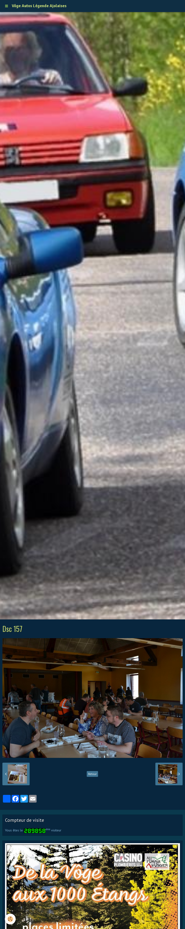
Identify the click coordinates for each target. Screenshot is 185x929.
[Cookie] (10, 919)
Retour (92, 774)
